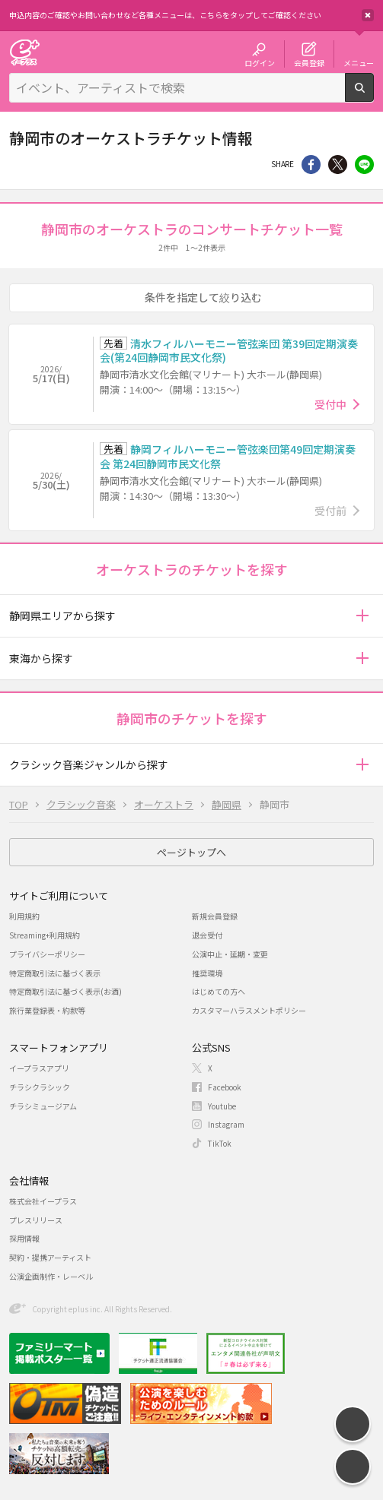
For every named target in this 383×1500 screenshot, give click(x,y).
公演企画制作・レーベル (51, 1276)
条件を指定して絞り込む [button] (203, 297)
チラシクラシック (39, 1087)
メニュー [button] (358, 62)
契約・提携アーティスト (50, 1257)
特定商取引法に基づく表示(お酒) (65, 991)
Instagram (226, 1124)
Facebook (224, 1087)
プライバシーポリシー (47, 954)
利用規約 (24, 916)
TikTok (219, 1143)
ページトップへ (191, 852)
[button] (362, 616)
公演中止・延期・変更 (230, 954)
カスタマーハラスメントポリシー (249, 1010)
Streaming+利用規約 (44, 935)
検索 (373, 96)
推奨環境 (207, 973)
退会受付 (207, 935)
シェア (311, 164)
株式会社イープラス (43, 1201)
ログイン (259, 62)
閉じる (368, 15)
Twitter (337, 164)
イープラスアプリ (39, 1068)
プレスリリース (35, 1220)
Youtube (222, 1106)
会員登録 (309, 62)
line (364, 164)
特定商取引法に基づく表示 (55, 973)
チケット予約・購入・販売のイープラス (24, 52)
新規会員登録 (215, 916)
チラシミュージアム (43, 1106)
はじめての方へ (218, 991)
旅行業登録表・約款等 (47, 1010)
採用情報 (24, 1238)
